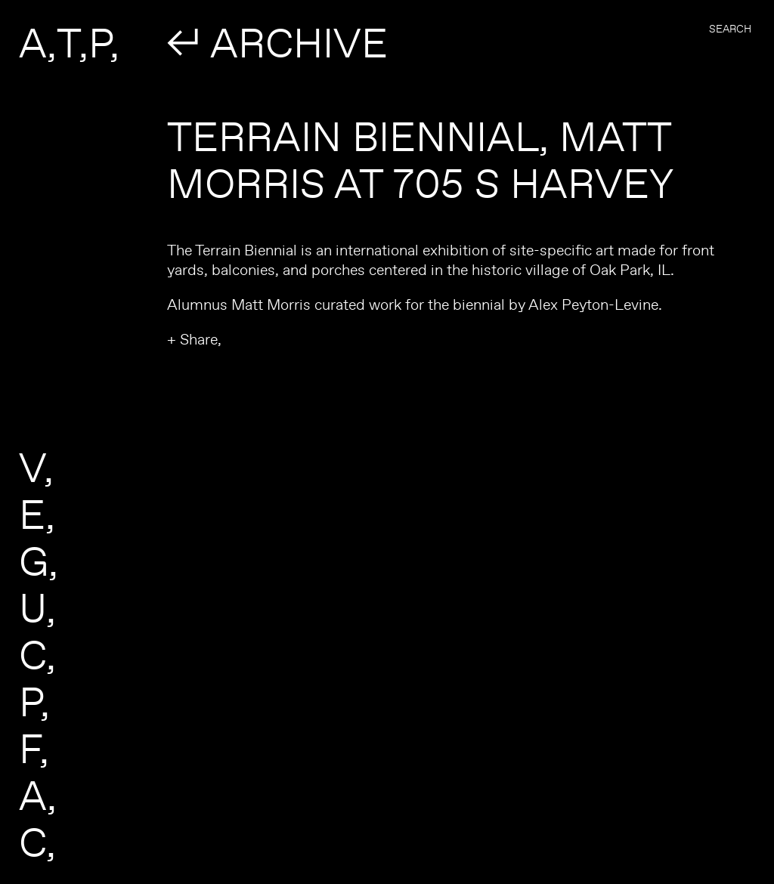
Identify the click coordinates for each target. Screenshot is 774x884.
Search (730, 29)
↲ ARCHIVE (277, 42)
